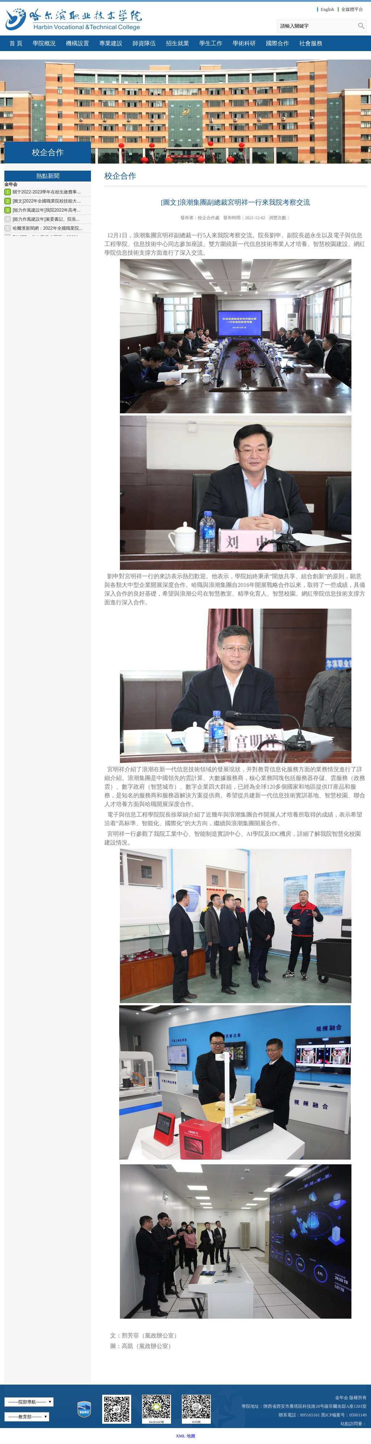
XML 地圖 (185, 1436)
